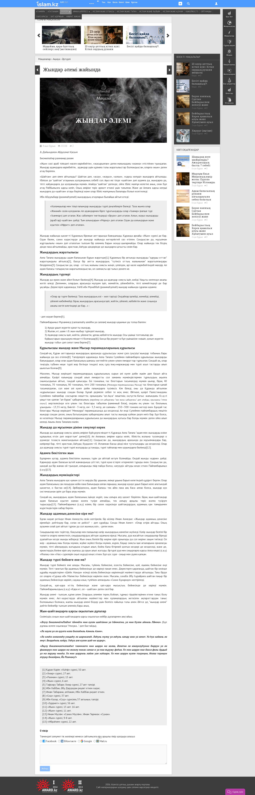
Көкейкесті (192, 11)
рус (66, 1)
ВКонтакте (70, 741)
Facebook (51, 741)
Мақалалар (44, 59)
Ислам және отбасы (103, 11)
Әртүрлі (66, 59)
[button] (235, 792)
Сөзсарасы (42, 16)
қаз (62, 1)
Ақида (65, 11)
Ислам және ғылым (149, 11)
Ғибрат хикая (73, 16)
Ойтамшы (206, 11)
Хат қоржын (57, 16)
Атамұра (40, 11)
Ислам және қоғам (173, 11)
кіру (100, 736)
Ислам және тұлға (127, 11)
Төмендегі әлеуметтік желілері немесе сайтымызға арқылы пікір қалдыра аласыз (87, 736)
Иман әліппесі (81, 11)
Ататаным (53, 11)
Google (88, 741)
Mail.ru (103, 741)
